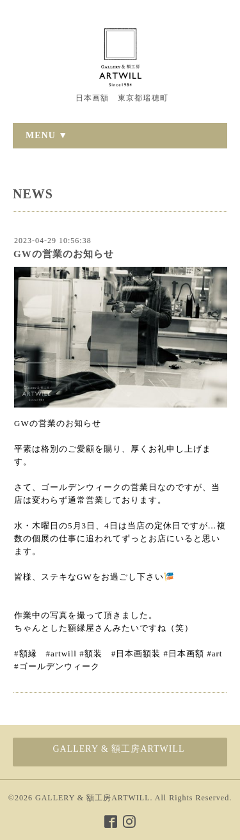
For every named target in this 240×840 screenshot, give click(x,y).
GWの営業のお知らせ (63, 254)
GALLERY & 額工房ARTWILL (92, 797)
